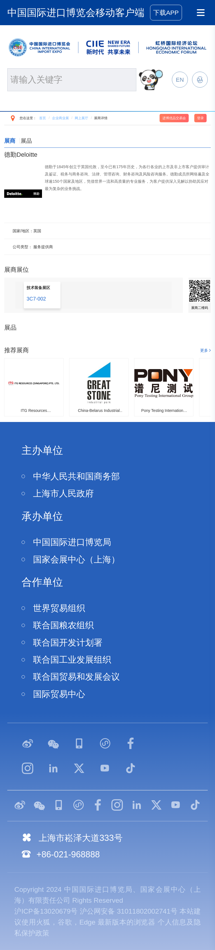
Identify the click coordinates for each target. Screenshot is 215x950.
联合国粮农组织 (63, 625)
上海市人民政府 (63, 493)
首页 (42, 118)
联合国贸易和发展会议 (76, 677)
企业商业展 (60, 118)
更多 (204, 350)
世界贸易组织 (59, 608)
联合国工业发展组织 (72, 660)
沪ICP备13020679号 (46, 911)
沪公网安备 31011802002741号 (129, 911)
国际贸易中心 (59, 694)
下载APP (166, 12)
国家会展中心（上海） (76, 559)
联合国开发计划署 (67, 643)
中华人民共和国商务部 (76, 476)
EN (180, 79)
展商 (9, 141)
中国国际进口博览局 (72, 542)
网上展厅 (81, 118)
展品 (26, 141)
